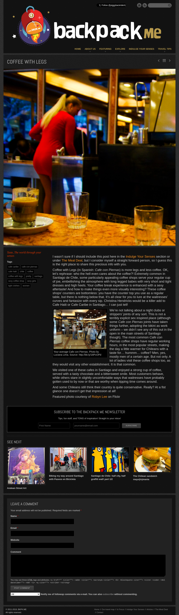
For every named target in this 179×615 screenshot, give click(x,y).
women (26, 285)
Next (158, 60)
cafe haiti (12, 271)
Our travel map (108, 609)
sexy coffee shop (16, 281)
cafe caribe (13, 267)
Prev (169, 60)
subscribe (108, 594)
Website (15, 540)
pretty (28, 276)
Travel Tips (164, 49)
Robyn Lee (99, 396)
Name (14, 516)
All (164, 60)
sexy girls (31, 281)
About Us (90, 49)
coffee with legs (15, 276)
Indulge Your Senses (141, 49)
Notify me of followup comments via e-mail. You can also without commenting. (74, 594)
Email (14, 528)
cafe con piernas (29, 267)
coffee (30, 271)
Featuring (105, 49)
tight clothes (14, 285)
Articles (149, 609)
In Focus (120, 609)
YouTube (139, 5)
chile (22, 271)
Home (78, 49)
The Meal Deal (72, 260)
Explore (120, 49)
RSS (144, 5)
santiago (38, 276)
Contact (100, 612)
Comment (16, 552)
